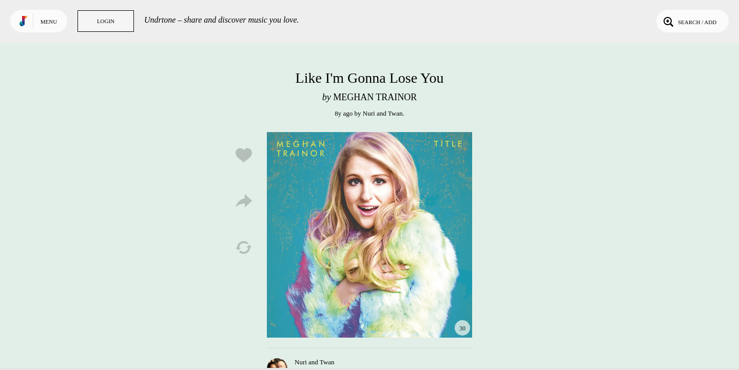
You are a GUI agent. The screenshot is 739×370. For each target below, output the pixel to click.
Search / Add (689, 21)
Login (105, 21)
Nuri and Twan (383, 113)
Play (369, 234)
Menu (49, 21)
